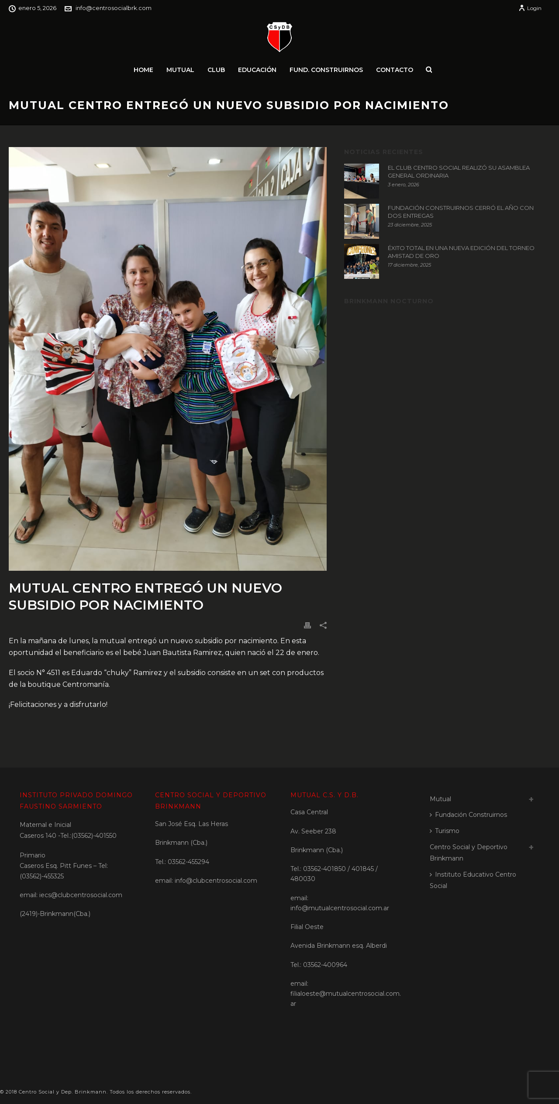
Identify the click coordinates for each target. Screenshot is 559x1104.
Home (143, 70)
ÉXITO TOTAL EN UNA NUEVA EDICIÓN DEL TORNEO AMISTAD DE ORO (461, 251)
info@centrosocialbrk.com (114, 7)
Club (216, 70)
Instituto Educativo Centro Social (473, 880)
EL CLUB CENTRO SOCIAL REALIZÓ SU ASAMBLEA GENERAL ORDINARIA (459, 171)
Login (530, 8)
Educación (257, 70)
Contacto (394, 70)
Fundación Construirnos (468, 815)
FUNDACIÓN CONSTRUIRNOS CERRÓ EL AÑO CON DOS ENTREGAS (461, 211)
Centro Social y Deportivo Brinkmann (468, 853)
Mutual (180, 70)
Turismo (444, 831)
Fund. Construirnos (326, 70)
